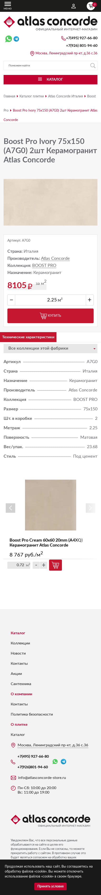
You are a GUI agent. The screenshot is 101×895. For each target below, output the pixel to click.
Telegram (63, 761)
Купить (50, 315)
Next (90, 508)
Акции (16, 674)
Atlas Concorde (55, 258)
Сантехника (21, 684)
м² (60, 300)
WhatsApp (55, 762)
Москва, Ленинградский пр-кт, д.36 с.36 (66, 53)
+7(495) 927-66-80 (81, 38)
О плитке (19, 724)
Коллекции (20, 643)
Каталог (18, 633)
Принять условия (50, 886)
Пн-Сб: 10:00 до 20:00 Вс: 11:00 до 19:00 (37, 790)
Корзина (92, 5)
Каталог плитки (32, 96)
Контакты (19, 663)
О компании (21, 694)
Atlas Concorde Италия (65, 96)
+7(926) (81, 46)
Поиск (93, 66)
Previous (10, 508)
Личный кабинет (73, 6)
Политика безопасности (32, 714)
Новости (18, 653)
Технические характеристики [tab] (28, 337)
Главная (9, 96)
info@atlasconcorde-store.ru (42, 778)
